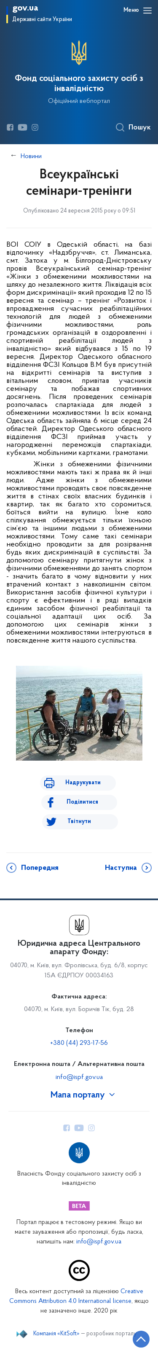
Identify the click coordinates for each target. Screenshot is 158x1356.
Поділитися (82, 802)
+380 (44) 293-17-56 (79, 1043)
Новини (31, 156)
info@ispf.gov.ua (79, 1077)
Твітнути (79, 821)
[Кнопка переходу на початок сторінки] (141, 1339)
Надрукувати (83, 783)
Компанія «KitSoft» (56, 1334)
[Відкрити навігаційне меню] (147, 10)
